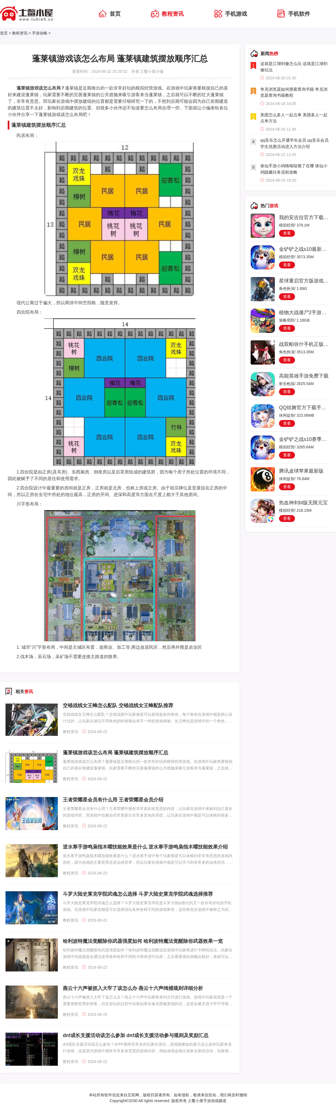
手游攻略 (39, 33)
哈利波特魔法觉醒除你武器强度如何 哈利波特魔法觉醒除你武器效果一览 (143, 941)
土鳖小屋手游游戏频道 (206, 1100)
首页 (4, 33)
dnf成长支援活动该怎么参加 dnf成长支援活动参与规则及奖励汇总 (135, 1035)
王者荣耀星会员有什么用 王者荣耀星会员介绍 (113, 800)
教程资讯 (20, 33)
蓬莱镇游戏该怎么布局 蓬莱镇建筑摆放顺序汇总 (115, 752)
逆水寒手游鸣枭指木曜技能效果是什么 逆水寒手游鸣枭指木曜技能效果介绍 (145, 847)
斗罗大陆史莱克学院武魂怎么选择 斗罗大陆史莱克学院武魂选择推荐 (138, 894)
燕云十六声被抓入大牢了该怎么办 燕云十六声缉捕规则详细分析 (133, 988)
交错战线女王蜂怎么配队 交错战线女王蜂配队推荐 (118, 705)
